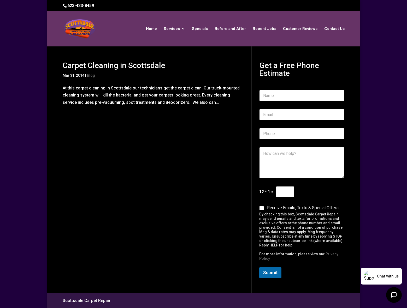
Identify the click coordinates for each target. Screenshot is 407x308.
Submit (270, 272)
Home (151, 29)
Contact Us (334, 29)
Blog (91, 75)
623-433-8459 (80, 5)
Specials (200, 29)
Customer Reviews (300, 29)
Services (172, 29)
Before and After (230, 29)
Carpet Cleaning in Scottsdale (114, 65)
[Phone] (301, 133)
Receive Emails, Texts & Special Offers (303, 207)
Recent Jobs (264, 29)
